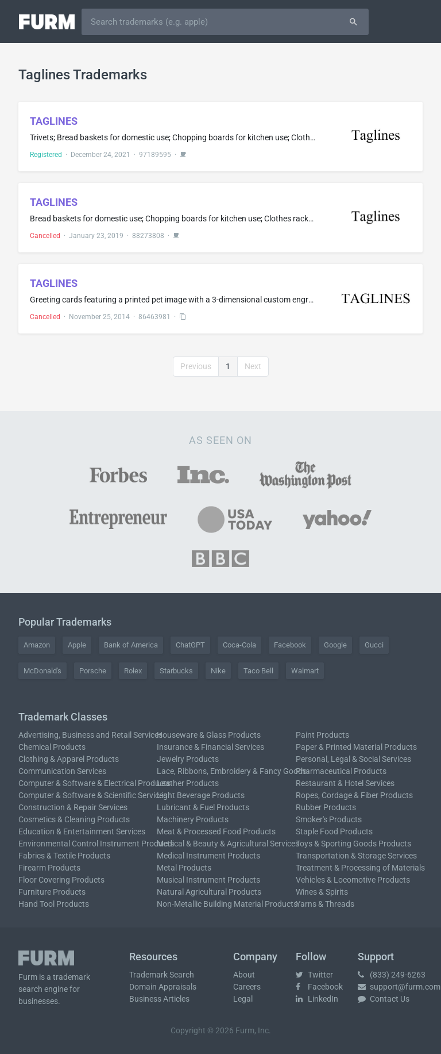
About (244, 974)
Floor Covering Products (61, 879)
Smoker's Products (329, 819)
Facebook (290, 645)
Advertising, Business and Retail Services (90, 734)
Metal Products (184, 867)
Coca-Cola (239, 645)
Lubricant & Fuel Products (203, 807)
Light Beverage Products (201, 795)
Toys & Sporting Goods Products (353, 843)
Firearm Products (49, 867)
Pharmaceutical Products (341, 771)
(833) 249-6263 (391, 974)
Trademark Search (161, 974)
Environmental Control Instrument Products (96, 843)
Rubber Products (326, 807)
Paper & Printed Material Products (356, 747)
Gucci (374, 645)
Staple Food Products (334, 831)
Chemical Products (52, 747)
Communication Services (62, 771)
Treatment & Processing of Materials (360, 867)
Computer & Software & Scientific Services (92, 795)
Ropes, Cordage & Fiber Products (354, 795)
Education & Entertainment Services (81, 831)
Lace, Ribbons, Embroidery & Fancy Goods (232, 771)
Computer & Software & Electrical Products (94, 783)
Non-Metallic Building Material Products (227, 904)
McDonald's (42, 670)
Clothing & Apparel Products (68, 759)
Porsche (92, 670)
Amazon (37, 645)
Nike (218, 670)
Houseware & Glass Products (209, 734)
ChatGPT (190, 645)
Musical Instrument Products (208, 879)
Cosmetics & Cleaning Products (74, 819)
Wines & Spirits (322, 891)
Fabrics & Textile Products (64, 855)
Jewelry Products (188, 759)
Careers (247, 986)
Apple (77, 645)
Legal (243, 998)
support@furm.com (399, 986)
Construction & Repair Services (72, 807)
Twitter (314, 974)
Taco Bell (258, 670)
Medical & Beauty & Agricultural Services (228, 843)
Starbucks (176, 670)
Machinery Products (193, 819)
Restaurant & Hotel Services (345, 783)
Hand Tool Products (53, 904)
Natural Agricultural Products (209, 891)
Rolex (133, 670)
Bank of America (131, 645)
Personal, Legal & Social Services (353, 759)
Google (335, 645)
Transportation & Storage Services (356, 855)
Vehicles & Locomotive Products (353, 879)
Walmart (305, 670)
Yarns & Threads (325, 904)
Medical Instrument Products (208, 855)
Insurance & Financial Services (210, 747)
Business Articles (159, 998)
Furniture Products (52, 891)
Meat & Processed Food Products (216, 831)
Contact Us (383, 998)
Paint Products (322, 734)
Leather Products (188, 783)
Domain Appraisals (162, 986)
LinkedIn (317, 998)
